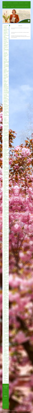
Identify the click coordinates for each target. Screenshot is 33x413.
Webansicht (28, 410)
